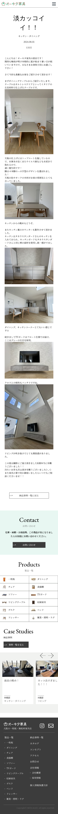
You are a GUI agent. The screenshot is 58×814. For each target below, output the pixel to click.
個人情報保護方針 (39, 785)
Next (51, 655)
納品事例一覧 (36, 737)
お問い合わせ (29, 544)
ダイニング (11, 747)
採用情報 (36, 777)
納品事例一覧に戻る (29, 495)
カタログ (34, 743)
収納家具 (10, 778)
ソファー (10, 763)
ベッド (9, 788)
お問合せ (34, 761)
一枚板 (9, 742)
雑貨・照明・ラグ (15, 798)
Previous (42, 655)
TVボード (11, 768)
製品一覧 (8, 737)
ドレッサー (11, 793)
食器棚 (9, 757)
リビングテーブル (15, 773)
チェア (9, 752)
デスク (9, 783)
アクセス (34, 755)
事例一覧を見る (16, 644)
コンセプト (35, 749)
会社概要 (36, 772)
